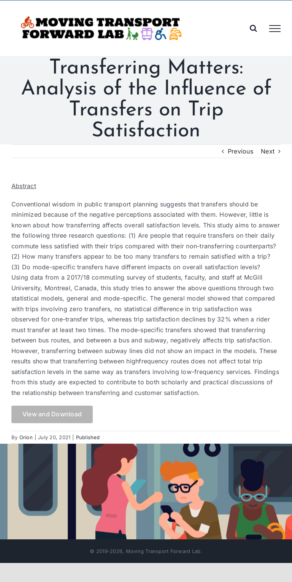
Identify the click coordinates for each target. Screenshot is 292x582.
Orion (26, 437)
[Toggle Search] (253, 28)
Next (268, 151)
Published (88, 437)
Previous (240, 151)
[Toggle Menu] (275, 28)
